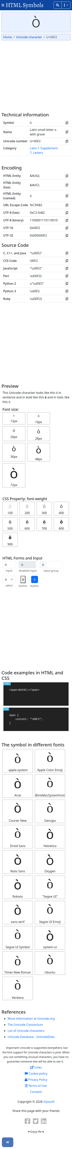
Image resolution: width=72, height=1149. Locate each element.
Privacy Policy (36, 1079)
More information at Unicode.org (31, 1018)
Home (7, 37)
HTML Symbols (25, 5)
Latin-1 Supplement (44, 148)
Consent (36, 1092)
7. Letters (36, 153)
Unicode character (29, 37)
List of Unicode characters (26, 1031)
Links (36, 1067)
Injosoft (49, 1102)
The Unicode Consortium (25, 1025)
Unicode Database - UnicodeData (31, 1037)
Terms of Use (36, 1086)
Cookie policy (36, 1073)
